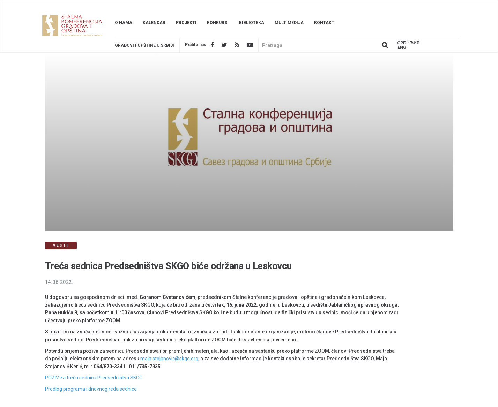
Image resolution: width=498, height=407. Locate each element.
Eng (401, 47)
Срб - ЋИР (408, 43)
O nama (123, 22)
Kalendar (154, 22)
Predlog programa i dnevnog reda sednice (91, 389)
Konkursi (218, 22)
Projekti (186, 22)
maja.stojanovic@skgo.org (169, 358)
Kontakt (324, 22)
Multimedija (289, 22)
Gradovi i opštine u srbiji (144, 45)
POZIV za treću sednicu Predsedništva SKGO (94, 377)
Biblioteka (251, 22)
